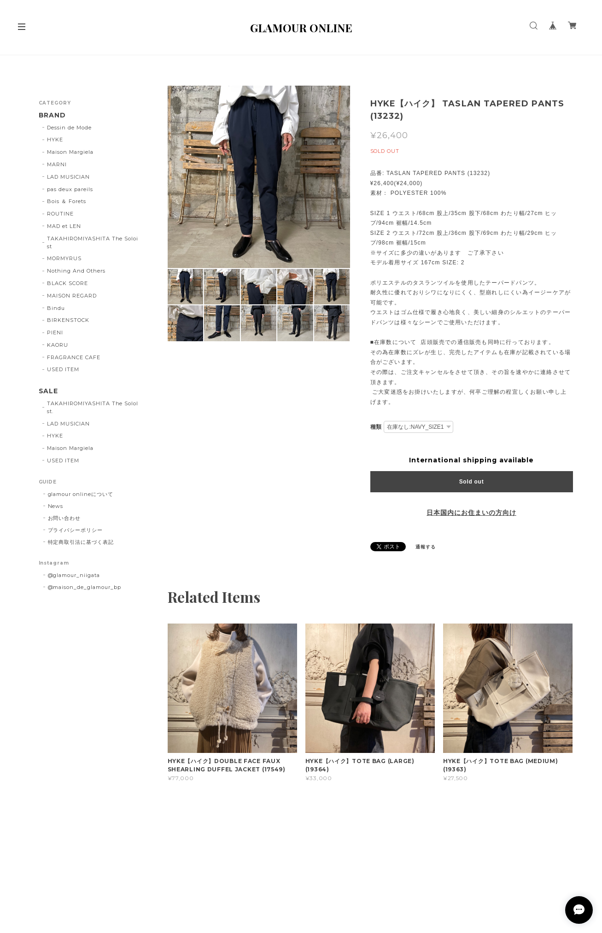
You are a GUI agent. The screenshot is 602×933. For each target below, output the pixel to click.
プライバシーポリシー (75, 530)
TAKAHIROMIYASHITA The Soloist (92, 242)
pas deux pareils (70, 189)
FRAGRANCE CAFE (73, 357)
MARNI (57, 164)
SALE (48, 391)
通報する (425, 547)
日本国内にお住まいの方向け (471, 512)
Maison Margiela (70, 152)
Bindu (56, 308)
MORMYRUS (64, 258)
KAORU (57, 345)
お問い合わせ (64, 518)
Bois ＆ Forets (66, 201)
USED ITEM (63, 369)
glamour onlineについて (80, 494)
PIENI (55, 332)
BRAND (52, 115)
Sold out (471, 481)
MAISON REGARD (71, 295)
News (56, 506)
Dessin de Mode (69, 127)
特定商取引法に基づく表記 (81, 542)
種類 (376, 426)
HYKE (55, 139)
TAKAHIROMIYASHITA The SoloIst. (92, 407)
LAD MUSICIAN (68, 177)
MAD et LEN (64, 226)
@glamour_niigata (74, 575)
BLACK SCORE (67, 283)
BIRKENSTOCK (68, 320)
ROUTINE (60, 213)
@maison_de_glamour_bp (84, 587)
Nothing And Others (76, 271)
